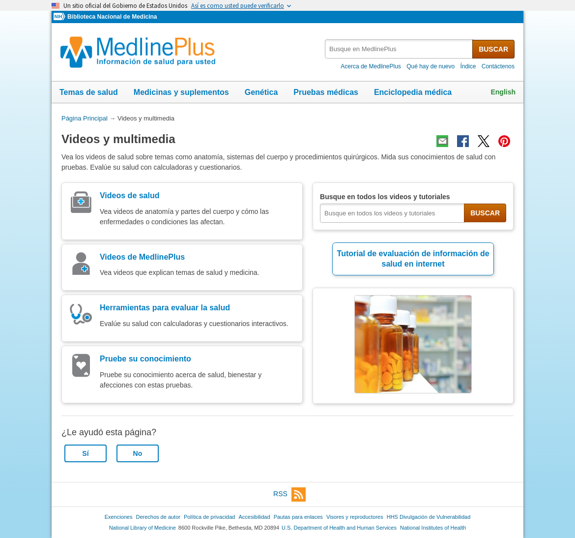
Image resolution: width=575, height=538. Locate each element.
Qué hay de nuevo (430, 66)
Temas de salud (88, 92)
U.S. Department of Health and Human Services (339, 528)
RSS (289, 494)
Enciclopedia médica (413, 92)
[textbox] (399, 49)
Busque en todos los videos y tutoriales (385, 197)
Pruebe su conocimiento (145, 359)
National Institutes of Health (433, 528)
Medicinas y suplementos (181, 92)
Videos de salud (130, 195)
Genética (261, 92)
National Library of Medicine (142, 528)
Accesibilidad (254, 517)
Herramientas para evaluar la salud (165, 307)
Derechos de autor (158, 517)
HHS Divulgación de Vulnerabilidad (429, 517)
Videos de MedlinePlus (142, 257)
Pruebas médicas (325, 92)
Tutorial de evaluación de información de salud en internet (413, 258)
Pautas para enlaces (298, 517)
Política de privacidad (209, 517)
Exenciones (119, 517)
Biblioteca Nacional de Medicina (112, 16)
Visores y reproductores (354, 517)
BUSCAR (493, 49)
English (503, 92)
